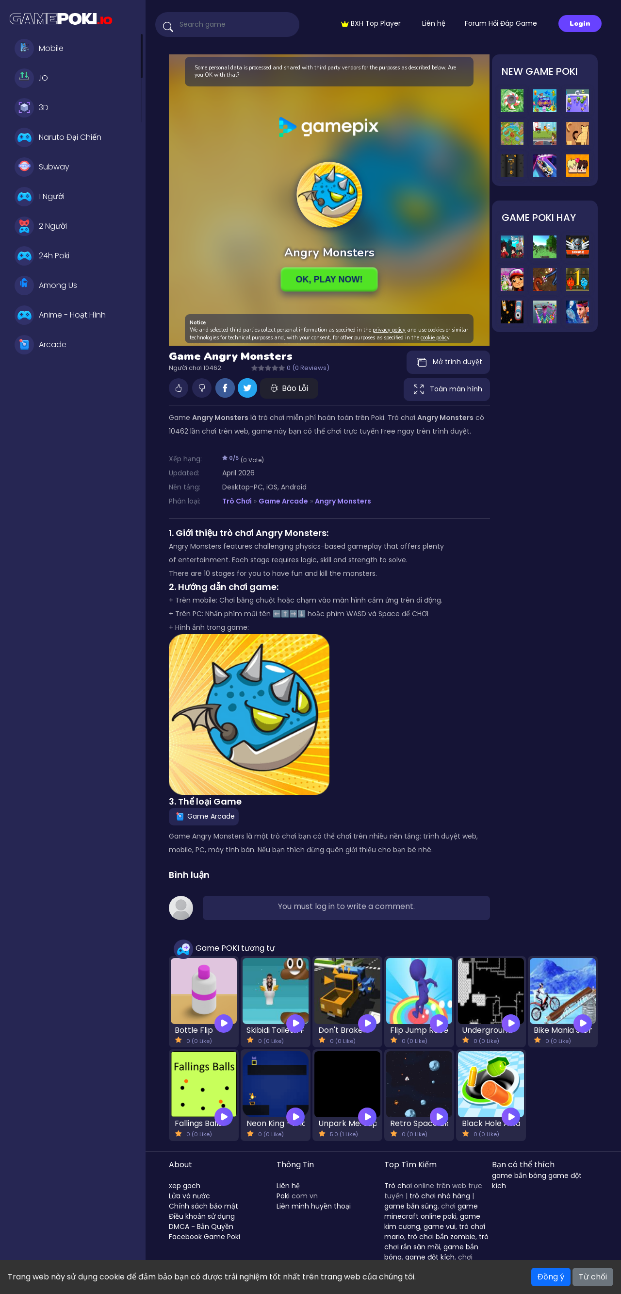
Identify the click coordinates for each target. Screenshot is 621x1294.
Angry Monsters (343, 501)
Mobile (39, 48)
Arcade (40, 344)
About (180, 1164)
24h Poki (42, 256)
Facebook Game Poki (204, 1237)
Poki (283, 1196)
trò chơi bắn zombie (441, 1237)
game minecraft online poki (431, 1211)
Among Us (46, 285)
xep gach (184, 1186)
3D (32, 108)
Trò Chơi (237, 501)
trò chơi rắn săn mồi (436, 1242)
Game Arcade (283, 501)
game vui (440, 1226)
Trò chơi (398, 1186)
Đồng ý (551, 1276)
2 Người (41, 226)
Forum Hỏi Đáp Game (501, 23)
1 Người (40, 196)
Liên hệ (433, 23)
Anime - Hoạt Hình (60, 315)
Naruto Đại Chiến (58, 137)
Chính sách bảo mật (203, 1206)
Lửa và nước (189, 1196)
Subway (42, 167)
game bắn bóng (519, 1175)
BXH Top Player (371, 23)
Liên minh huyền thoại (314, 1206)
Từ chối (593, 1276)
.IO (31, 78)
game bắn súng (411, 1206)
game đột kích (430, 1257)
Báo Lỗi (289, 388)
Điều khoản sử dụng (202, 1216)
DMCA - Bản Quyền (201, 1226)
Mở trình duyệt (448, 362)
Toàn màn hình (446, 389)
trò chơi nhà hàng (439, 1196)
